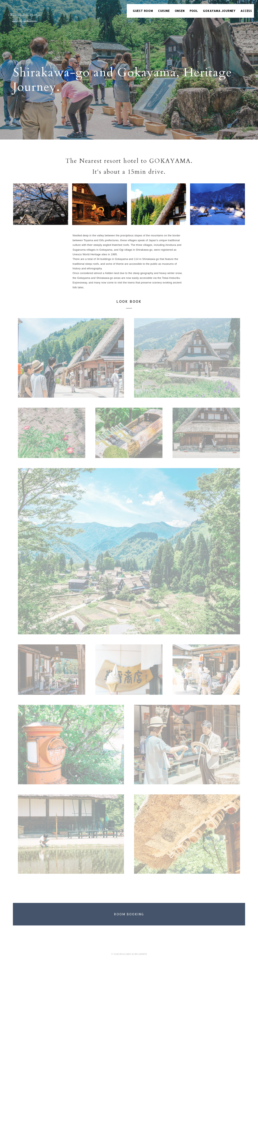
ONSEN (180, 10)
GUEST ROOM (143, 10)
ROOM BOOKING (129, 914)
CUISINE (164, 10)
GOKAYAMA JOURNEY (219, 10)
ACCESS (246, 10)
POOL (194, 10)
